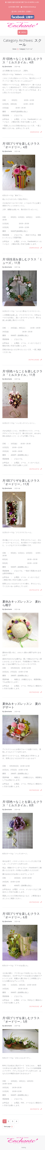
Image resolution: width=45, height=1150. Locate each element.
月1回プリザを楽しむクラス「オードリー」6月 (21, 915)
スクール (17, 66)
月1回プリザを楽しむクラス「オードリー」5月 (21, 1019)
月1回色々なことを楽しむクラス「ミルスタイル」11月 (22, 373)
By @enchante (7, 66)
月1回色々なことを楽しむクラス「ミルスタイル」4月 (22, 60)
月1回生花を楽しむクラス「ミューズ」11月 (22, 261)
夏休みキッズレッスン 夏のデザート (21, 705)
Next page (7, 1126)
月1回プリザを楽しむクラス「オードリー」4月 (21, 145)
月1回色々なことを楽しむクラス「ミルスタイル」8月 (22, 803)
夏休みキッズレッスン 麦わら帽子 (21, 603)
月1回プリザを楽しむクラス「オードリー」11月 (21, 482)
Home (14, 49)
